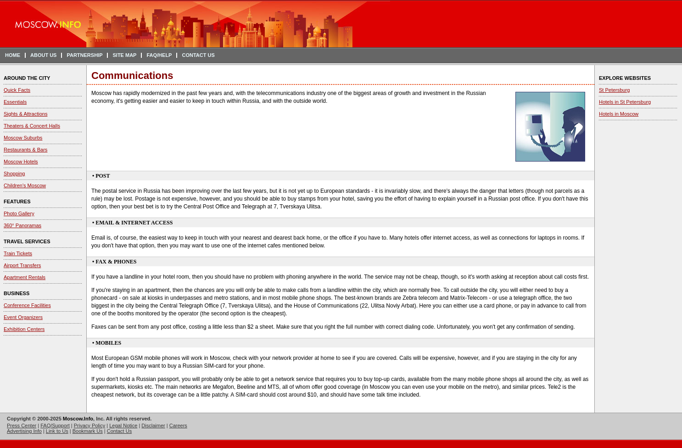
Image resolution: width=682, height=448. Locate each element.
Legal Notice (123, 425)
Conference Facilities (27, 305)
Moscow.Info (78, 418)
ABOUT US (43, 55)
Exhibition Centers (24, 329)
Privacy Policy (89, 425)
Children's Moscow (25, 185)
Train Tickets (18, 253)
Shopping (14, 173)
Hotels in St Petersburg (625, 102)
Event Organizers (23, 317)
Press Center (21, 425)
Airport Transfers (22, 265)
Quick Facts (17, 90)
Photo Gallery (19, 213)
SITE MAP (124, 55)
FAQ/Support (55, 425)
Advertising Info (24, 431)
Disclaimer (153, 425)
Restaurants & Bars (25, 149)
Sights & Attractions (25, 114)
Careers (178, 425)
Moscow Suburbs (23, 137)
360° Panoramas (22, 225)
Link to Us (57, 431)
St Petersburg (614, 90)
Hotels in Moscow (618, 114)
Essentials (15, 102)
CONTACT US (198, 55)
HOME (12, 55)
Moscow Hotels (21, 161)
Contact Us (119, 431)
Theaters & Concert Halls (32, 126)
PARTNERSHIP (84, 55)
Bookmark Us (88, 431)
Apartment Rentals (24, 277)
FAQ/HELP (159, 55)
